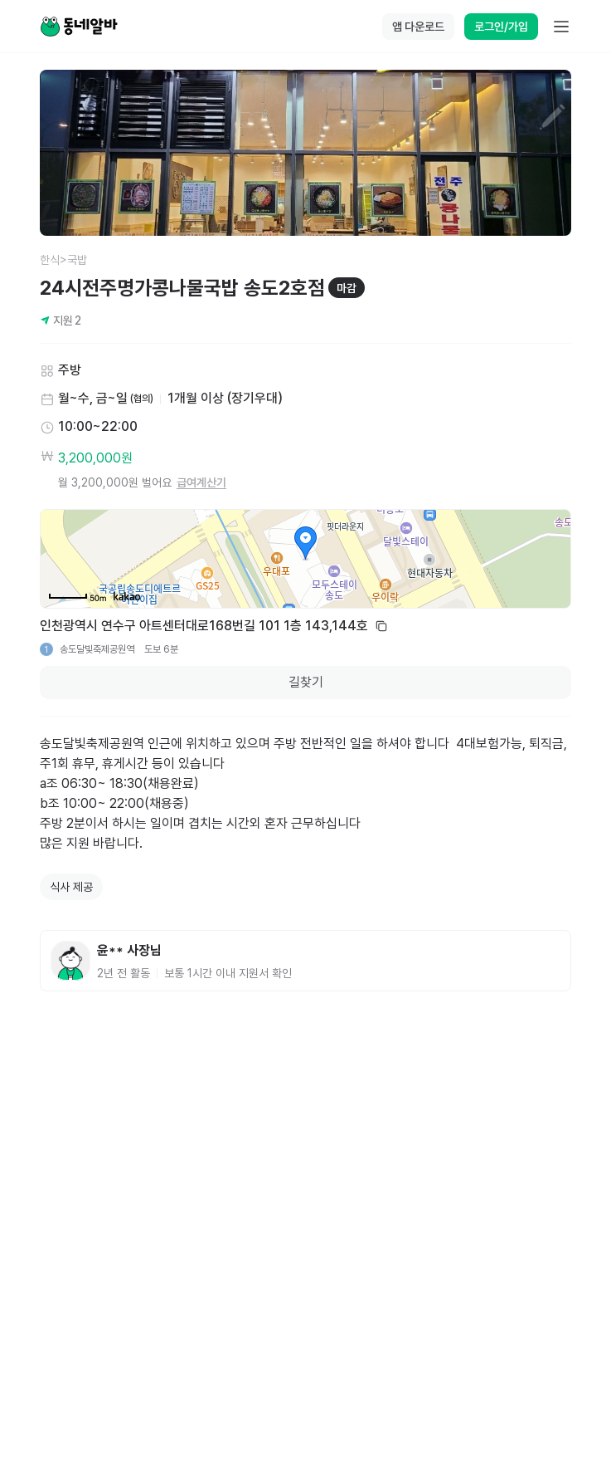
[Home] (79, 27)
